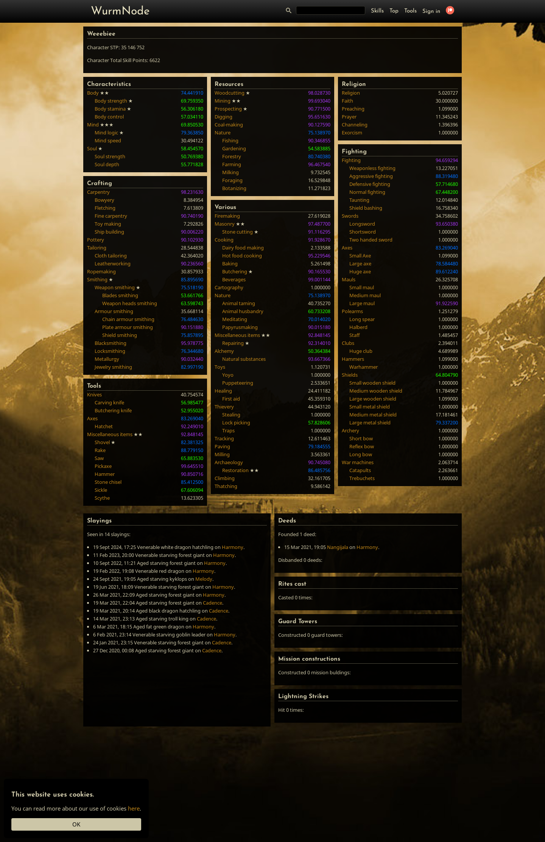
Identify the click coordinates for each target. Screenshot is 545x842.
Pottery (95, 239)
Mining (222, 100)
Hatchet (104, 426)
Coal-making (229, 124)
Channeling (354, 124)
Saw (99, 458)
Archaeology (229, 462)
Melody (203, 578)
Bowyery (104, 199)
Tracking (224, 438)
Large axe (360, 263)
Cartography (229, 287)
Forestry (231, 156)
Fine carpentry (111, 215)
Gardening (234, 148)
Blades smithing (120, 295)
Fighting (351, 160)
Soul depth (107, 164)
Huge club (360, 351)
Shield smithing (119, 335)
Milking (230, 172)
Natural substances (244, 359)
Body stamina (110, 108)
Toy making (108, 223)
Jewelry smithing (113, 366)
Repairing (233, 343)
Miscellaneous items (109, 434)
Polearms (352, 311)
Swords (350, 215)
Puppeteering (237, 382)
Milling (222, 454)
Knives (94, 394)
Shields (350, 374)
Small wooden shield (372, 382)
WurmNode (120, 11)
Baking (230, 263)
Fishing (230, 140)
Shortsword (362, 231)
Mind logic (106, 132)
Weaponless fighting (372, 168)
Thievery (224, 406)
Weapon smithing (115, 287)
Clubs (348, 343)
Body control (109, 116)
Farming (231, 164)
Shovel (102, 442)
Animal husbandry (242, 311)
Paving (222, 446)
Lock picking (236, 422)
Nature (222, 132)
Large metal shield (370, 422)
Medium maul (365, 295)
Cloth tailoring (111, 255)
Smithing (97, 279)
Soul (92, 148)
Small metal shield (369, 406)
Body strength (111, 100)
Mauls (348, 279)
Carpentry (98, 192)
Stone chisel (108, 482)
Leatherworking (113, 263)
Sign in (431, 11)
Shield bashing (365, 207)
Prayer (349, 116)
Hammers (353, 359)
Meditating (234, 319)
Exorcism (352, 132)
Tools (410, 11)
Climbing (225, 478)
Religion (351, 92)
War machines (358, 462)
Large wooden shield (372, 398)
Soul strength (110, 156)
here (134, 808)
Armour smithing (114, 311)
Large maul (362, 303)
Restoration (235, 470)
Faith (347, 100)
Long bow (360, 454)
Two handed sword (370, 239)
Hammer (105, 474)
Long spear (362, 319)
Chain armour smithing (128, 319)
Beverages (234, 279)
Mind (93, 124)
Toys (220, 366)
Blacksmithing (110, 343)
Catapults (360, 470)
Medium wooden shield (375, 390)
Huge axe (360, 271)
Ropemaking (101, 271)
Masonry (225, 223)
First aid (231, 398)
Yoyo (228, 374)
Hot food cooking (242, 255)
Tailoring (96, 247)
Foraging (232, 180)
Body (93, 92)
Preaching (353, 108)
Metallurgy (107, 359)
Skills (377, 11)
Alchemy (224, 351)
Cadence (212, 602)
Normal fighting (367, 192)
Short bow (361, 438)
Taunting (359, 199)
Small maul (361, 287)
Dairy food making (243, 247)
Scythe (102, 497)
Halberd (358, 327)
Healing (223, 390)
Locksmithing (110, 351)
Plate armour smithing (127, 327)
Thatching (226, 486)
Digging (223, 116)
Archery (350, 430)
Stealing (231, 414)
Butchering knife (113, 410)
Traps (228, 430)
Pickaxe (103, 466)
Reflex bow (361, 446)
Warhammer (363, 366)
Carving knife (109, 402)
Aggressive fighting (371, 176)
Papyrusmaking (240, 327)
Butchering (234, 271)
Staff (354, 335)
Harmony (232, 547)
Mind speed (108, 140)
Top (394, 11)
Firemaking (227, 215)
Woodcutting (229, 92)
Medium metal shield (373, 414)
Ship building (109, 231)
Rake (100, 450)
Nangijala (337, 547)
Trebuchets (362, 478)
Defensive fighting (369, 184)
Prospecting (228, 108)
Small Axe (360, 255)
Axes (92, 418)
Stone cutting (237, 231)
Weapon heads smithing (129, 303)
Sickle (101, 489)
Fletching (105, 207)
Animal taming (238, 303)
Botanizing (234, 188)
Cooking (224, 239)
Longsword (362, 223)
